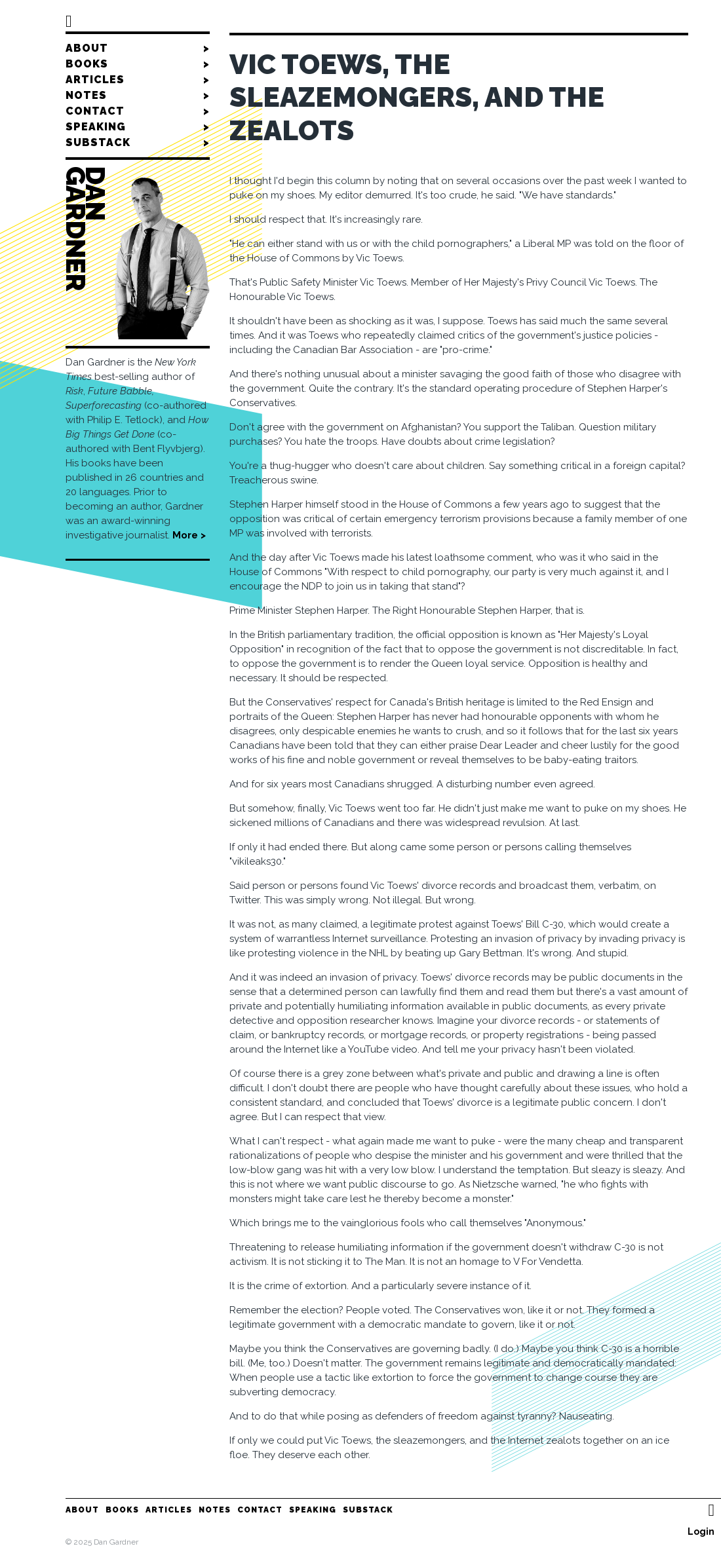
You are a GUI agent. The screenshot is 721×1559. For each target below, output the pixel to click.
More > (189, 535)
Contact (138, 111)
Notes (138, 95)
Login (701, 1531)
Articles (138, 80)
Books (138, 64)
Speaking (138, 127)
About (138, 48)
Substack (138, 143)
